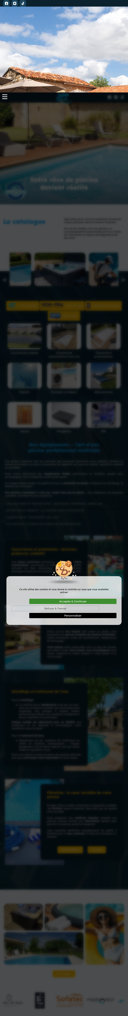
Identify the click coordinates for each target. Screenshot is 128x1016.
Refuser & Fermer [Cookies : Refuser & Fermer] (55, 516)
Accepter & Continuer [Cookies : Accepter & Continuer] (72, 509)
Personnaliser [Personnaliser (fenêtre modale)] (72, 523)
